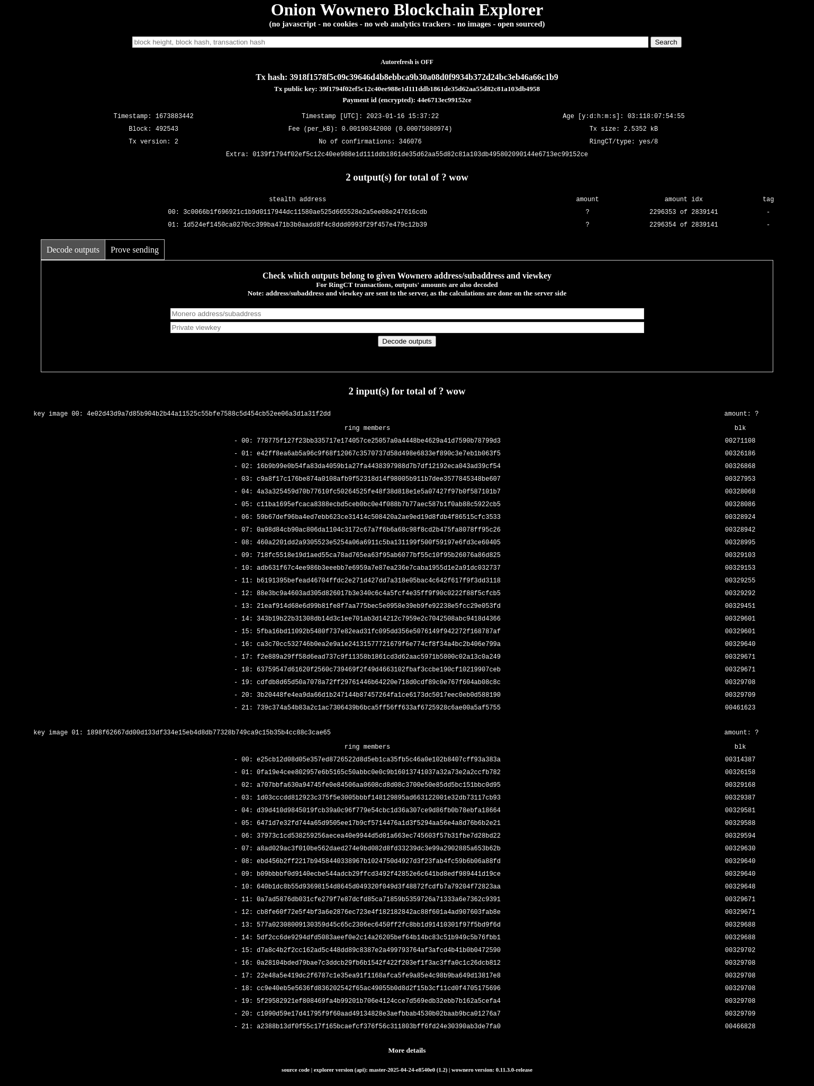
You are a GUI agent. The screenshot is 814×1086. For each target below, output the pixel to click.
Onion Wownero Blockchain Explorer (407, 9)
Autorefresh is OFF (407, 62)
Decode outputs (73, 249)
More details (407, 1050)
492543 (167, 129)
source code (296, 1069)
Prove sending (135, 249)
